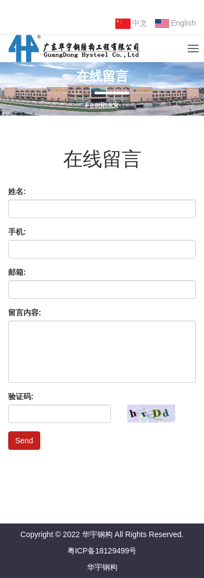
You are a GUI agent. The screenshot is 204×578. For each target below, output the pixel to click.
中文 (131, 24)
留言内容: (24, 312)
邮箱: (17, 272)
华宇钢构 (102, 567)
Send (24, 440)
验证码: (21, 396)
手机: (17, 231)
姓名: (17, 191)
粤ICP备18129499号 (102, 550)
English (175, 23)
